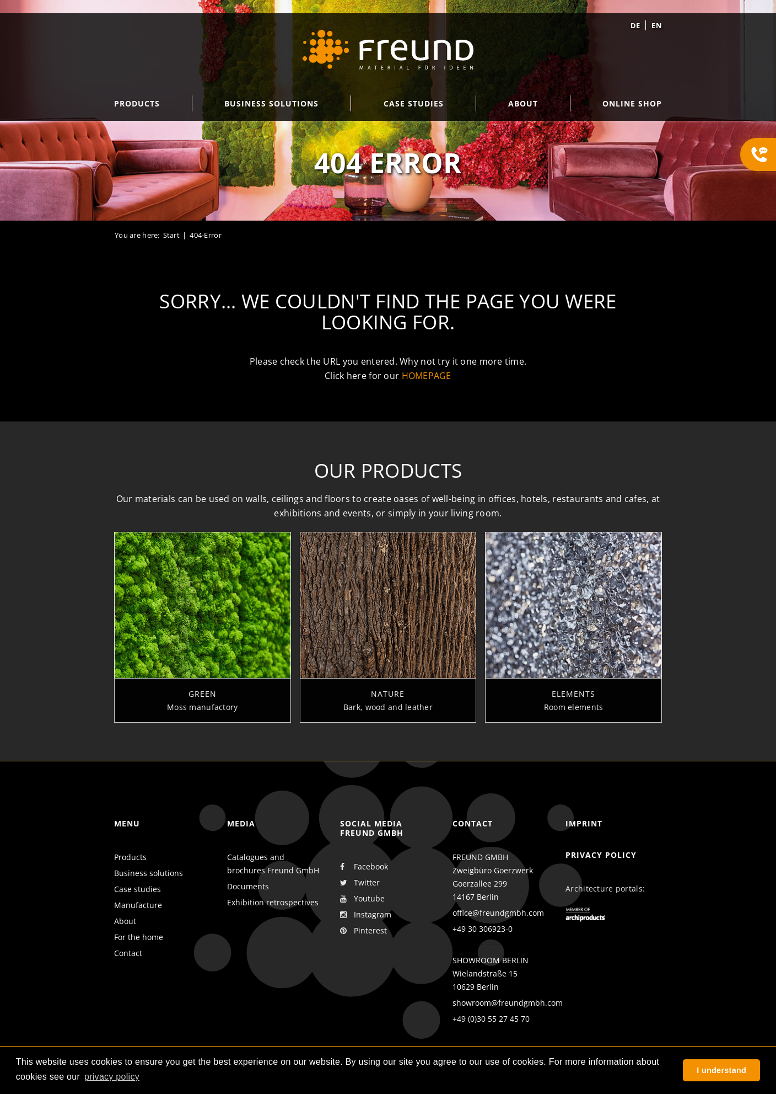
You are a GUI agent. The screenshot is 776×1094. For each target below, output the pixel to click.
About (125, 921)
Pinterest (363, 930)
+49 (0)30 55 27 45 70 (491, 1018)
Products (130, 857)
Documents (248, 886)
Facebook (364, 866)
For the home (138, 937)
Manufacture (138, 905)
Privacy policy (601, 855)
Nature (388, 701)
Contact (128, 953)
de (635, 25)
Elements (573, 701)
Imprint (583, 823)
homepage (426, 376)
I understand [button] (721, 1070)
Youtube (362, 898)
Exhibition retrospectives (273, 902)
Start (171, 235)
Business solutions (148, 873)
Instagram (365, 914)
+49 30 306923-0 (482, 929)
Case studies (137, 889)
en (656, 25)
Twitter (360, 882)
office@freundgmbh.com (498, 913)
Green (202, 701)
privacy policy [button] (111, 1076)
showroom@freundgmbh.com (507, 1002)
